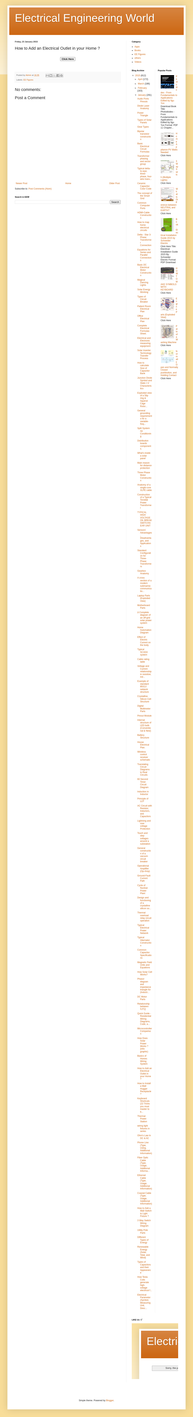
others (138, 58)
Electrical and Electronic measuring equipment (144, 342)
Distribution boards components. (144, 444)
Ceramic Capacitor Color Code (144, 186)
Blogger (110, 1400)
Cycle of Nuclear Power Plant (142, 889)
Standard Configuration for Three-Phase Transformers (144, 558)
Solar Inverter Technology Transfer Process (144, 354)
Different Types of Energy (142, 1240)
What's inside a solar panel (144, 456)
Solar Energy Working (143, 290)
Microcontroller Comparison (144, 1031)
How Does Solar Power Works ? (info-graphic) (142, 1045)
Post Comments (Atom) (40, 188)
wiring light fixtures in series (143, 1128)
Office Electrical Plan (143, 319)
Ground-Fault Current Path (144, 878)
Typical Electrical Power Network (143, 929)
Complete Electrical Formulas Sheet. (143, 329)
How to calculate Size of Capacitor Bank (143, 368)
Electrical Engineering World (85, 18)
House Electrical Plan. (143, 745)
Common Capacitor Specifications (144, 954)
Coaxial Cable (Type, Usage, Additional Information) (144, 1198)
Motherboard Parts (143, 606)
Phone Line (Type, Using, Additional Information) (144, 1148)
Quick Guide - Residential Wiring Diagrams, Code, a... (144, 1019)
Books (138, 50)
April (140, 79)
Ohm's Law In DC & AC (144, 1136)
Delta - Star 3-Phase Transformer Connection (144, 240)
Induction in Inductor (143, 793)
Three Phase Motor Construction (144, 476)
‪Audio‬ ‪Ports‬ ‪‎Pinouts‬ (143, 100)
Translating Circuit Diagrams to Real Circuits (143, 769)
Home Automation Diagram (144, 630)
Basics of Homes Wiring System (142, 1060)
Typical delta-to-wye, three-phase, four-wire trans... (144, 174)
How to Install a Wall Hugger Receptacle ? (144, 1088)
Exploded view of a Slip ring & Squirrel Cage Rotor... (144, 400)
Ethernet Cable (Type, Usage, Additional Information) (144, 1182)
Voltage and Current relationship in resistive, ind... (144, 671)
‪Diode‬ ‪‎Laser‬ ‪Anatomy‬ (143, 107)
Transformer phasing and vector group (144, 160)
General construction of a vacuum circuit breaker (144, 855)
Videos (138, 62)
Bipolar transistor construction (144, 135)
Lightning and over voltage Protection (144, 825)
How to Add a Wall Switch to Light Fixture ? (144, 1212)
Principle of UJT (142, 800)
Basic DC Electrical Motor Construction (144, 270)
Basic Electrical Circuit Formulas (143, 147)
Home (68, 183)
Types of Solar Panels (144, 121)
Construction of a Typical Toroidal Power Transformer (144, 501)
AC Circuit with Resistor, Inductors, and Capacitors (144, 811)
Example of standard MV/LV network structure (143, 686)
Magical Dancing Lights (142, 283)
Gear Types (143, 127)
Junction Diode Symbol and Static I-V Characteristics (144, 383)
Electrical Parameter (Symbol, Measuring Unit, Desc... (144, 1302)
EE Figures (28, 80)
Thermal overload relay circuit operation (144, 916)
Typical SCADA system (142, 652)
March (141, 83)
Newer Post (21, 183)
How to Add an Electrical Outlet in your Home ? (144, 1073)
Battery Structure (143, 736)
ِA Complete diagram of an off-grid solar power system (144, 617)
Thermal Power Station (142, 1119)
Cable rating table (143, 660)
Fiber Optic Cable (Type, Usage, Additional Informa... (143, 1164)
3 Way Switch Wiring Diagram (144, 1223)
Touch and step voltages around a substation (143, 838)
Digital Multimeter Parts (144, 709)
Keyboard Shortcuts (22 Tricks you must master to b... (143, 1105)
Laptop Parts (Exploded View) (143, 598)
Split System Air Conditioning (144, 432)
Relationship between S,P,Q (143, 1006)
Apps (137, 46)
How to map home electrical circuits (143, 226)
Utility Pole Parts (142, 1231)
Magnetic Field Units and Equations (144, 965)
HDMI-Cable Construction (144, 215)
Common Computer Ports (143, 206)
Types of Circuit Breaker (142, 299)
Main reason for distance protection (144, 466)
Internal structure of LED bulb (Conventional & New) (144, 725)
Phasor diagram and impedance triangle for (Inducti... (144, 986)
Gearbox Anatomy (143, 572)
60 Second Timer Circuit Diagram (142, 783)
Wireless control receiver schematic (143, 756)
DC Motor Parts (142, 998)
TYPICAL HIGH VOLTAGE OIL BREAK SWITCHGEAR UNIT (144, 519)
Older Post (114, 183)
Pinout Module (144, 715)
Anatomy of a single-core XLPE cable (144, 487)
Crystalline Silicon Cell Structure (144, 699)
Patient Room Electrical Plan (144, 309)
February (142, 88)
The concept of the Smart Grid (144, 196)
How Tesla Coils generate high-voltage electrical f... (144, 1284)
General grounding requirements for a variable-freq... (144, 417)
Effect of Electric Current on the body (144, 641)
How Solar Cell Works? (144, 973)
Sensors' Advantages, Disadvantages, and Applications (144, 538)
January (142, 95)
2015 (138, 75)
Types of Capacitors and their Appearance (144, 1267)
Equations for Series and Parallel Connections (144, 255)
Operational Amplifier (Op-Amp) (143, 869)
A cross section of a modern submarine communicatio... (144, 584)
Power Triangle (142, 114)
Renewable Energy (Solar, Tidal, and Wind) (143, 1252)
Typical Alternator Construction (144, 941)
